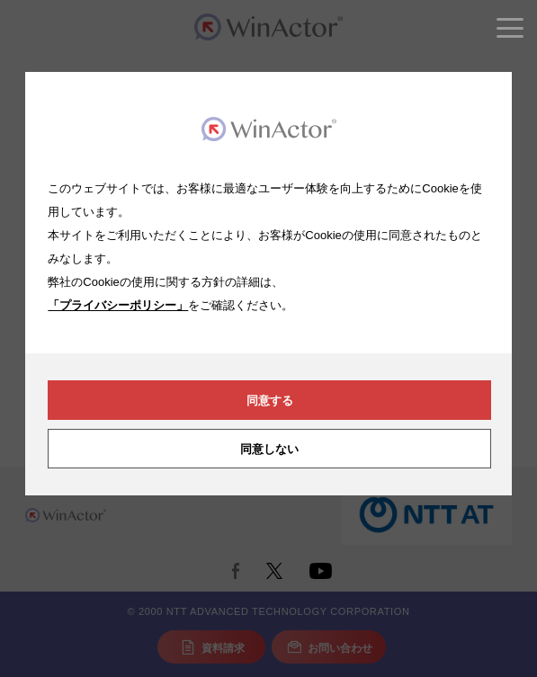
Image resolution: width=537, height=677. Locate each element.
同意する (269, 400)
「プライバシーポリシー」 (118, 305)
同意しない (269, 449)
